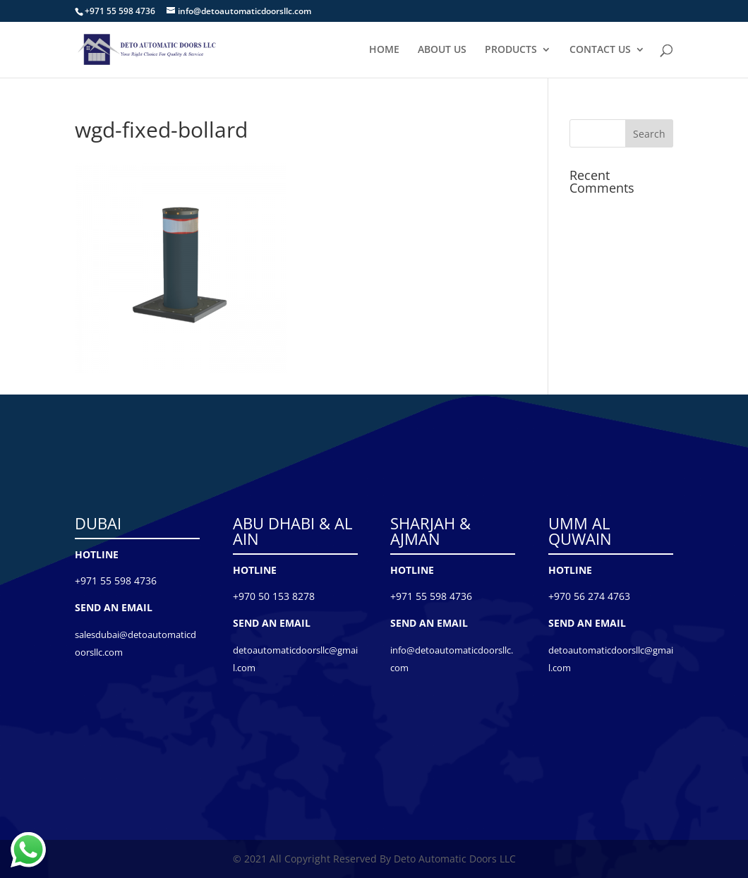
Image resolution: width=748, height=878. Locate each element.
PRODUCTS (511, 50)
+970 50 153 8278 (274, 596)
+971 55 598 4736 (116, 580)
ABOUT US (442, 50)
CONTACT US (600, 50)
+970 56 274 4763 (589, 596)
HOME (384, 50)
